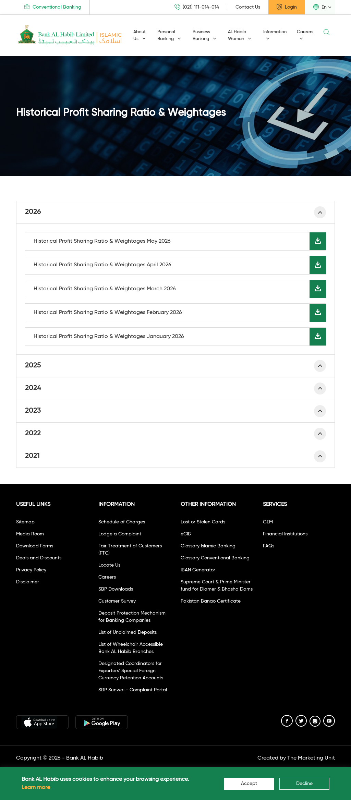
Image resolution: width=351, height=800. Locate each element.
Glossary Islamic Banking (208, 546)
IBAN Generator (198, 570)
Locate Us (109, 565)
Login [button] (287, 7)
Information (275, 35)
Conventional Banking (52, 7)
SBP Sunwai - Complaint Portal (132, 690)
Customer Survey (117, 601)
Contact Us (247, 7)
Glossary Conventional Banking (215, 558)
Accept (249, 783)
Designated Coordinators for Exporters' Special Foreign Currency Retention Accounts (130, 670)
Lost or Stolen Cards (203, 522)
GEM (268, 522)
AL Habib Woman (239, 35)
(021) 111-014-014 (196, 7)
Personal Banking (169, 35)
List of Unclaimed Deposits (127, 632)
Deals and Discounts (38, 558)
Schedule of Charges (121, 522)
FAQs (268, 546)
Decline (304, 783)
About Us (139, 35)
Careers (305, 35)
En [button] (320, 7)
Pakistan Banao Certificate (211, 601)
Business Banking (204, 35)
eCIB (186, 534)
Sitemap (25, 522)
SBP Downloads (115, 589)
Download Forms (34, 546)
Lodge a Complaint (119, 534)
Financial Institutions (285, 534)
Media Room (30, 534)
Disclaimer (27, 582)
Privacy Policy (31, 570)
